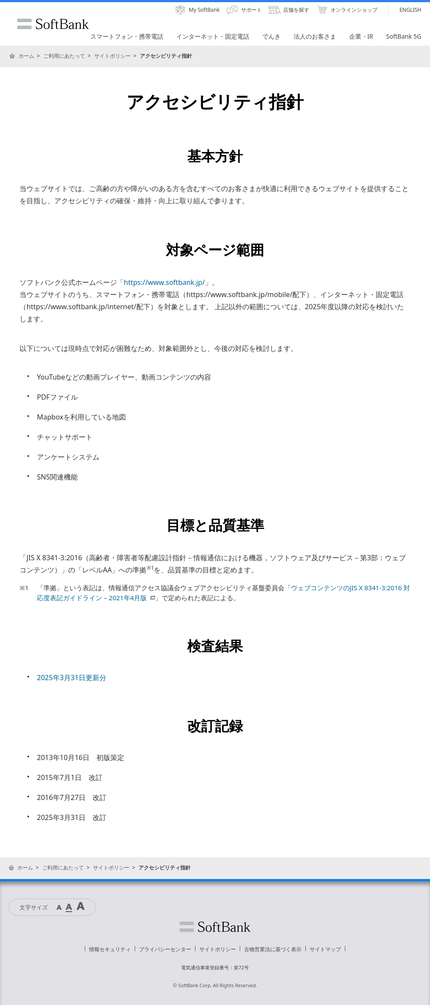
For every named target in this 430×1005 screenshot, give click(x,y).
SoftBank (53, 24)
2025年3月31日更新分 (71, 677)
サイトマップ (325, 949)
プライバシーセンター (165, 949)
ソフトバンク (215, 927)
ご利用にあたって (64, 56)
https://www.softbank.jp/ (164, 282)
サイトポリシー (112, 56)
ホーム (26, 56)
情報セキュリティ (110, 949)
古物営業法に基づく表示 (272, 949)
